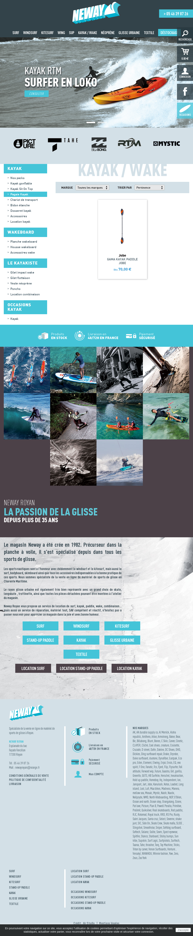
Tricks (176, 845)
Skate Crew (156, 823)
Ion (179, 780)
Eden (139, 763)
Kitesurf (122, 626)
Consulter (36, 94)
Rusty (176, 814)
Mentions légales (109, 923)
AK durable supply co (147, 732)
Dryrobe (174, 754)
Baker (172, 737)
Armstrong (163, 737)
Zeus (135, 858)
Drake (166, 754)
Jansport (137, 784)
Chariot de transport (24, 200)
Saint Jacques (140, 819)
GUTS (144, 775)
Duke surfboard (140, 758)
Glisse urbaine (122, 640)
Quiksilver (146, 810)
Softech (136, 832)
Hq (160, 780)
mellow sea (138, 793)
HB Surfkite (154, 775)
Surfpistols (164, 840)
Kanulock (158, 784)
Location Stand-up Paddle (81, 668)
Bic (134, 741)
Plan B (153, 806)
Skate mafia (169, 823)
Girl (172, 771)
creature (165, 745)
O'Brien (177, 797)
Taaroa (136, 845)
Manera (175, 788)
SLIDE (179, 823)
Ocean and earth (141, 801)
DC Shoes (170, 750)
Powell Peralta (164, 806)
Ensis (169, 763)
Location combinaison (25, 294)
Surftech (175, 840)
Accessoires (18, 216)
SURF (12, 871)
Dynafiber (163, 758)
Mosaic (148, 793)
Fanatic (149, 767)
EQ (174, 763)
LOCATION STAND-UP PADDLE (87, 876)
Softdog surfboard (172, 827)
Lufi (147, 788)
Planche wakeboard (23, 241)
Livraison (15, 784)
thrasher (150, 845)
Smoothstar (149, 827)
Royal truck (153, 814)
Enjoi (163, 763)
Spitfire (136, 836)
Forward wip (148, 771)
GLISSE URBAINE (18, 898)
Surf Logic (153, 840)
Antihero (146, 737)
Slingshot (137, 827)
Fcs (155, 767)
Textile (81, 654)
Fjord (160, 767)
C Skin (164, 741)
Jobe (149, 784)
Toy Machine (166, 845)
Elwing (156, 763)
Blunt (150, 741)
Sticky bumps (166, 836)
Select (162, 819)
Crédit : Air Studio (84, 923)
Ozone (178, 801)
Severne (170, 819)
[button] (91, 122)
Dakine (160, 750)
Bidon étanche (20, 205)
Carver (172, 741)
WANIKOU (147, 853)
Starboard (154, 836)
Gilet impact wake (22, 272)
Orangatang (168, 801)
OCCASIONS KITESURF (83, 897)
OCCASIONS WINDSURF (84, 891)
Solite (152, 832)
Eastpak (173, 758)
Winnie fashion (160, 853)
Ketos (166, 784)
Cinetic (179, 741)
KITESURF (14, 882)
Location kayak (20, 221)
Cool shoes (154, 745)
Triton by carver (140, 849)
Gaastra (165, 771)
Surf (40, 626)
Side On (146, 823)
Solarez (145, 832)
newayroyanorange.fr (27, 767)
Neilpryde (137, 797)
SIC (139, 823)
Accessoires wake (22, 252)
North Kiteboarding (158, 797)
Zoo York (143, 858)
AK (134, 732)
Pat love (136, 806)
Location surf (33, 668)
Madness (166, 788)
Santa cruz (153, 819)
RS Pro (169, 814)
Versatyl (137, 853)
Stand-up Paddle (40, 640)
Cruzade (137, 750)
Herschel (165, 775)
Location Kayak (129, 668)
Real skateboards (161, 810)
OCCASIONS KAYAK (81, 908)
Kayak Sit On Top (21, 189)
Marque (67, 187)
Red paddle (176, 810)
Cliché (145, 745)
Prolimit (136, 810)
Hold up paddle (140, 780)
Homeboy (153, 780)
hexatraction (177, 775)
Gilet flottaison (20, 278)
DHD (178, 750)
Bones (157, 741)
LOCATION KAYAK (80, 882)
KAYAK (12, 893)
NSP (171, 797)
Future (158, 771)
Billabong (141, 741)
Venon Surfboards (157, 849)
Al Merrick (164, 732)
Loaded (174, 784)
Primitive (177, 806)
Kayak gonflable (21, 183)
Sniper (159, 827)
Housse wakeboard (23, 247)
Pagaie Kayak (19, 194)
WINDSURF (15, 876)
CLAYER (137, 745)
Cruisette (174, 745)
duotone (153, 758)
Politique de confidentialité (27, 779)
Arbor (154, 737)
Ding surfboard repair (151, 754)
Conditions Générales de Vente (29, 775)
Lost (142, 788)
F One (142, 767)
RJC (135, 814)
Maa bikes (155, 788)
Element (147, 763)
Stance (144, 836)
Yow (171, 853)
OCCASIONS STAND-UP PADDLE (88, 902)
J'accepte (183, 929)
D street (145, 750)
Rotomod (142, 814)
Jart (144, 784)
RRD (162, 814)
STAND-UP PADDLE (19, 887)
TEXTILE (14, 904)
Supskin (142, 840)
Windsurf (81, 626)
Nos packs (17, 178)
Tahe (142, 845)
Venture (171, 849)
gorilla (178, 771)
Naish (164, 793)
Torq (157, 845)
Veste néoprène (21, 283)
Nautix (171, 793)
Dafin (153, 750)
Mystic (156, 793)
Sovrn (159, 832)
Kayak (14, 319)
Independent (169, 780)
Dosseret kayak (20, 211)
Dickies (136, 754)
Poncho (15, 289)
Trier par (125, 187)
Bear (178, 737)
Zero (176, 853)
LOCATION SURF (80, 871)
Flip (166, 767)
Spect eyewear (170, 832)
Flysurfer (173, 767)
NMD (145, 797)
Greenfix (137, 775)
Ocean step (155, 801)
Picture (145, 806)
